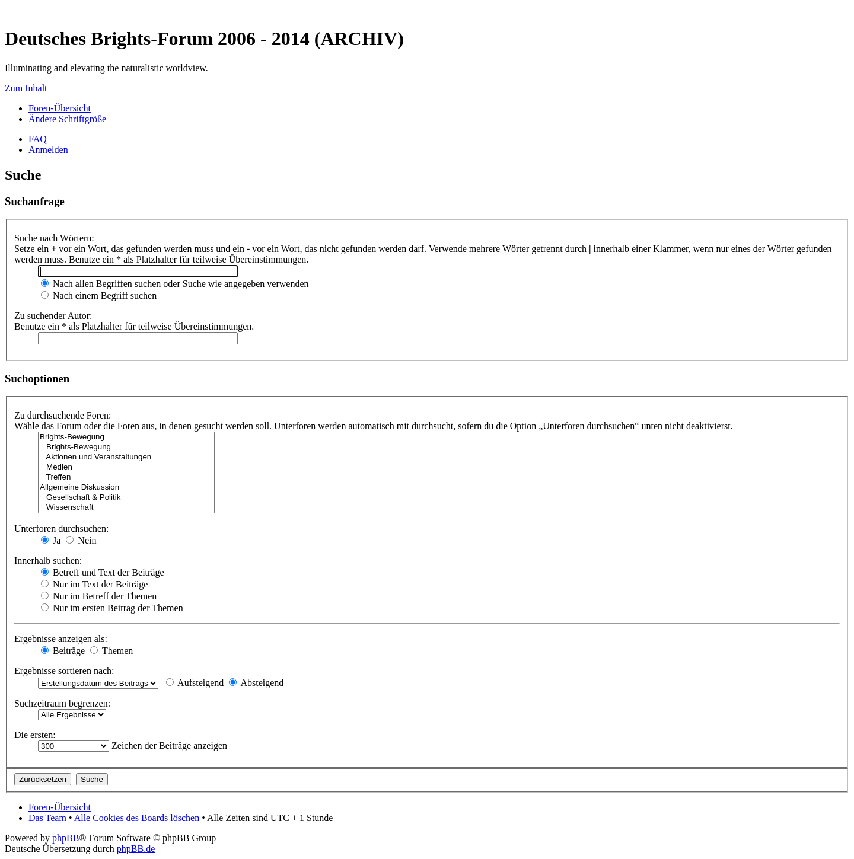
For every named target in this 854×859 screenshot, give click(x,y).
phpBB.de (136, 849)
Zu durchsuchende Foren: (62, 415)
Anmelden (48, 150)
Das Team (47, 818)
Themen (111, 651)
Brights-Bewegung (126, 437)
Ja (50, 540)
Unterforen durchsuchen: (61, 528)
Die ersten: (35, 735)
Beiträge (63, 651)
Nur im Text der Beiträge (94, 584)
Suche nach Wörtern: (54, 238)
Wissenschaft (126, 508)
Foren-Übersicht (59, 108)
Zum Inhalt (26, 88)
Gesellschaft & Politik (126, 498)
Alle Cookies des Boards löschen (137, 818)
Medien (126, 467)
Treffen (126, 477)
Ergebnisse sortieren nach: (64, 671)
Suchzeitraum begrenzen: (62, 703)
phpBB (65, 838)
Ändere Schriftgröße (67, 119)
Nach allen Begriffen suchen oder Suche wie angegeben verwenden (175, 284)
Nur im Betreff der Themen (99, 596)
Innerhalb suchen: (48, 560)
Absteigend (256, 683)
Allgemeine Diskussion (126, 488)
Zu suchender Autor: (53, 316)
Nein (81, 540)
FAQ (37, 139)
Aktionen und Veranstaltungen (126, 457)
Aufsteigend (195, 683)
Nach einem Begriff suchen (99, 295)
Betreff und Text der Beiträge (102, 572)
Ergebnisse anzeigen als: (60, 639)
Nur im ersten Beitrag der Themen (112, 608)
